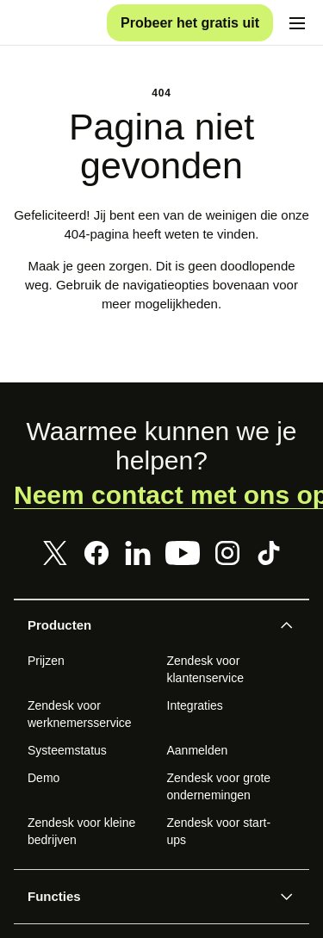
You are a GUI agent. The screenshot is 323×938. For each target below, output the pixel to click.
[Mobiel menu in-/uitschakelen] (297, 28)
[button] (147, 635)
